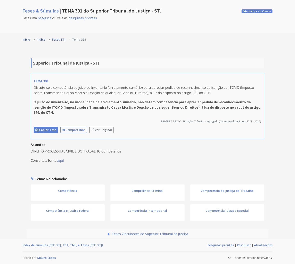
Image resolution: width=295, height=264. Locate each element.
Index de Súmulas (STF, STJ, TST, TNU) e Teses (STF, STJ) (63, 245)
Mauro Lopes (46, 258)
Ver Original (101, 130)
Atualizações (263, 245)
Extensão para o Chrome (257, 11)
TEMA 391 (41, 81)
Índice (41, 39)
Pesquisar (244, 245)
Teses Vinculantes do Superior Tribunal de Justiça (147, 234)
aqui (60, 160)
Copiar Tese (45, 130)
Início (26, 39)
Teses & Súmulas (41, 11)
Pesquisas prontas (221, 245)
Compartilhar (73, 130)
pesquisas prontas (82, 18)
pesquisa (44, 18)
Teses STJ (58, 39)
